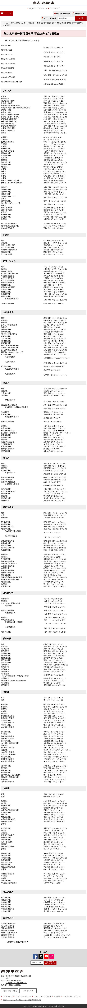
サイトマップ (54, 8)
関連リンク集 (37, 962)
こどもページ (42, 8)
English (31, 8)
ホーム (5, 23)
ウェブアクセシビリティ (72, 996)
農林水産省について (18, 23)
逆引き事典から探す (63, 13)
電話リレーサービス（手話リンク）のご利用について (22, 1000)
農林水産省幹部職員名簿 (45, 23)
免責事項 (57, 996)
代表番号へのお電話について (16, 983)
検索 (81, 18)
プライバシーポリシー (23, 996)
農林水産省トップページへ (50, 962)
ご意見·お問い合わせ (9, 991)
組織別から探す (80, 13)
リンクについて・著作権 (42, 996)
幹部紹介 (31, 23)
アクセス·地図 (28, 991)
